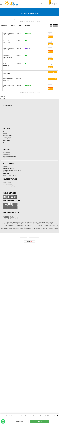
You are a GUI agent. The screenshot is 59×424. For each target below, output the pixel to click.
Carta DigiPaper (12, 10)
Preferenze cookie (34, 237)
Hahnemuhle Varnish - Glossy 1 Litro (8, 33)
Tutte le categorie (24, 10)
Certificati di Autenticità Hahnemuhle (6, 65)
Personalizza (19, 421)
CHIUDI (57, 415)
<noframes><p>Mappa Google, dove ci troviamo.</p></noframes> (16, 116)
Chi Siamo (35, 10)
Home (4, 10)
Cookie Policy (5, 416)
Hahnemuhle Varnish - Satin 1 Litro (8, 41)
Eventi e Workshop (45, 10)
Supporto (23, 13)
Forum (54, 10)
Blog (36, 13)
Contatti (31, 13)
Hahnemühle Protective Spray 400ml (7, 57)
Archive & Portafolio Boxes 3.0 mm (8, 72)
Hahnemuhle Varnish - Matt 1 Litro (8, 48)
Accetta (40, 421)
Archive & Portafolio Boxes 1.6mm (8, 79)
